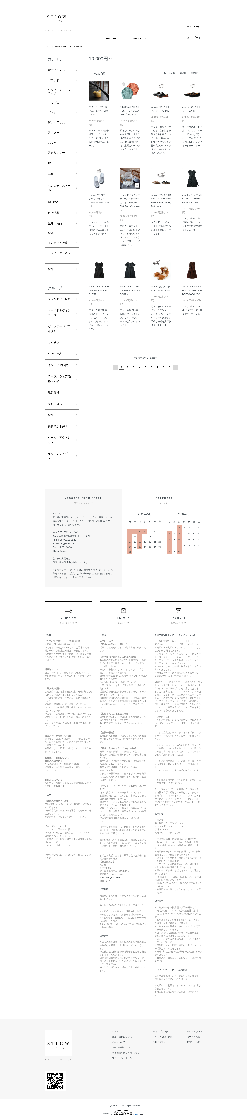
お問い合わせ (193, 1042)
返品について (118, 1042)
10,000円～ (77, 46)
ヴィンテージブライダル (59, 329)
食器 (51, 233)
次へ (175, 367)
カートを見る (193, 1036)
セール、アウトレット (59, 440)
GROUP (137, 38)
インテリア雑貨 (58, 242)
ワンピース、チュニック (59, 92)
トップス (53, 102)
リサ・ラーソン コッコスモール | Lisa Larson (98, 111)
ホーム (47, 46)
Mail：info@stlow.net (110, 877)
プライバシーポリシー (123, 1058)
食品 (51, 269)
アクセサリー (56, 152)
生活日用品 (55, 223)
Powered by (123, 1112)
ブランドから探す (59, 299)
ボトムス (53, 112)
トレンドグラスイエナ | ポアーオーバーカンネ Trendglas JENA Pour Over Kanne (130, 202)
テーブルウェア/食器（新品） (59, 379)
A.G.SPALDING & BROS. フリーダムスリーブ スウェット (130, 111)
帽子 (51, 163)
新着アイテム (56, 70)
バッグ (52, 142)
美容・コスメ (56, 403)
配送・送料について (122, 1036)
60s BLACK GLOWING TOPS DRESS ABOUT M (130, 290)
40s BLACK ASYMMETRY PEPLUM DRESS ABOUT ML (192, 199)
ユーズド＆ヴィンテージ (59, 313)
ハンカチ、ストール (59, 188)
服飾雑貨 (53, 392)
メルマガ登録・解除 (163, 1036)
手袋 (51, 174)
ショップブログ (160, 1031)
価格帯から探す (61, 46)
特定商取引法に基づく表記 (125, 1052)
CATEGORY (110, 38)
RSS (155, 1042)
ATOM (162, 1042)
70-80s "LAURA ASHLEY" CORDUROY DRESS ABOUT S (192, 290)
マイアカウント (194, 27)
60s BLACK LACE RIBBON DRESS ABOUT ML (99, 290)
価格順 (183, 73)
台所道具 (53, 212)
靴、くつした (56, 122)
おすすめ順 (169, 73)
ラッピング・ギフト (59, 255)
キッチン (53, 342)
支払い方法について (122, 1047)
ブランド (53, 80)
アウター (53, 132)
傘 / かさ (53, 201)
